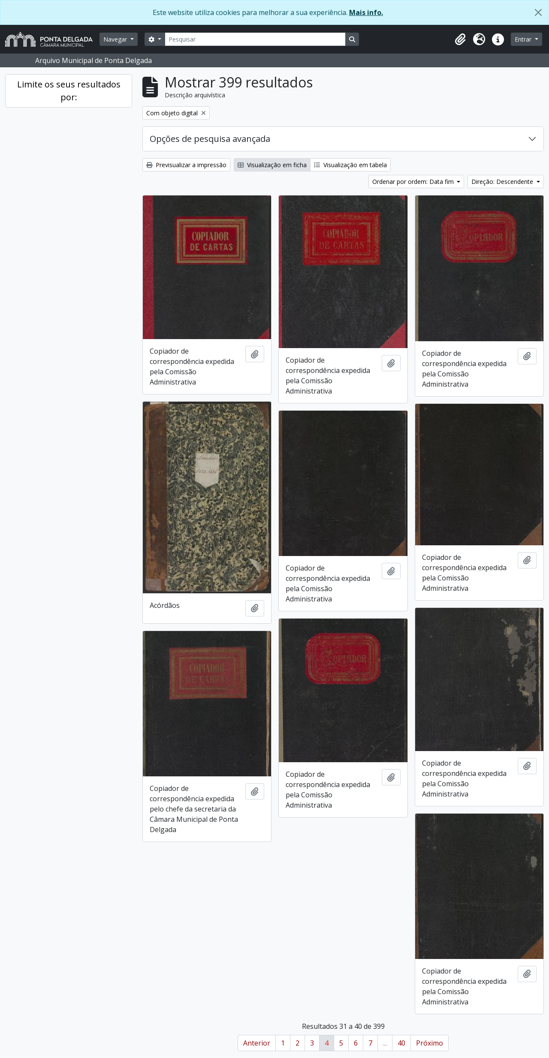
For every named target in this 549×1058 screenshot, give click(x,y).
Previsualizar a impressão (186, 165)
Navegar (116, 39)
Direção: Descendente (503, 181)
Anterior (256, 1043)
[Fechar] (538, 12)
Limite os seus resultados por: (69, 90)
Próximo (429, 1043)
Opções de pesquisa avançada (210, 138)
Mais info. (366, 12)
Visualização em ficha (272, 165)
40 (401, 1043)
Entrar (524, 39)
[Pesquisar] (255, 39)
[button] (460, 39)
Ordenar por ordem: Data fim (413, 181)
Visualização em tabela (350, 165)
